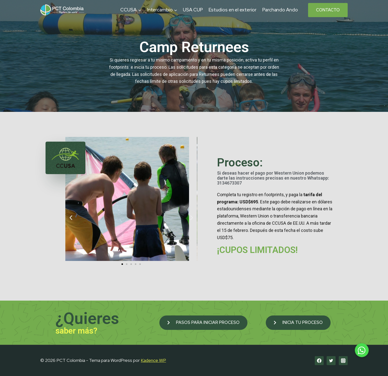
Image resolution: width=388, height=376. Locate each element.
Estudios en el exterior (233, 10)
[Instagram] (343, 360)
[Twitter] (331, 360)
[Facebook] (319, 360)
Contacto (328, 10)
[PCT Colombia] (62, 9)
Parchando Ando (280, 10)
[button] (122, 264)
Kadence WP (153, 360)
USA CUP (193, 10)
